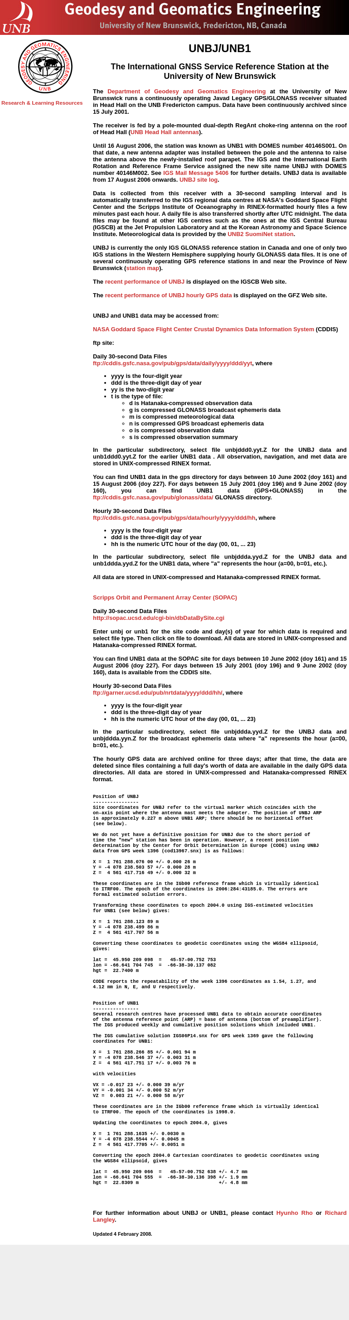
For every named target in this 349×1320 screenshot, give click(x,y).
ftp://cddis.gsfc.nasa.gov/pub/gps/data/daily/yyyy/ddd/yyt (172, 363)
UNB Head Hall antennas (165, 132)
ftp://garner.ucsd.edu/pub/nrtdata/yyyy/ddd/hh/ (158, 692)
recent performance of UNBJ (145, 281)
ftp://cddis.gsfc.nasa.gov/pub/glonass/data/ (153, 497)
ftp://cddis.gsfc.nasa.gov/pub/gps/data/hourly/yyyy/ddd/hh (174, 517)
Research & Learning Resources (41, 103)
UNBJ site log (198, 179)
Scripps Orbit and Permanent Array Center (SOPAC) (165, 597)
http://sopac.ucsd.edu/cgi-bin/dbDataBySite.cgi (158, 617)
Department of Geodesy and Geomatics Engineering (186, 91)
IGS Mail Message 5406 (195, 172)
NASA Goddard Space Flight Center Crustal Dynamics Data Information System (203, 329)
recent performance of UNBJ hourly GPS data (168, 295)
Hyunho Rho (294, 1279)
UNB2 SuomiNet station (260, 234)
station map (142, 268)
